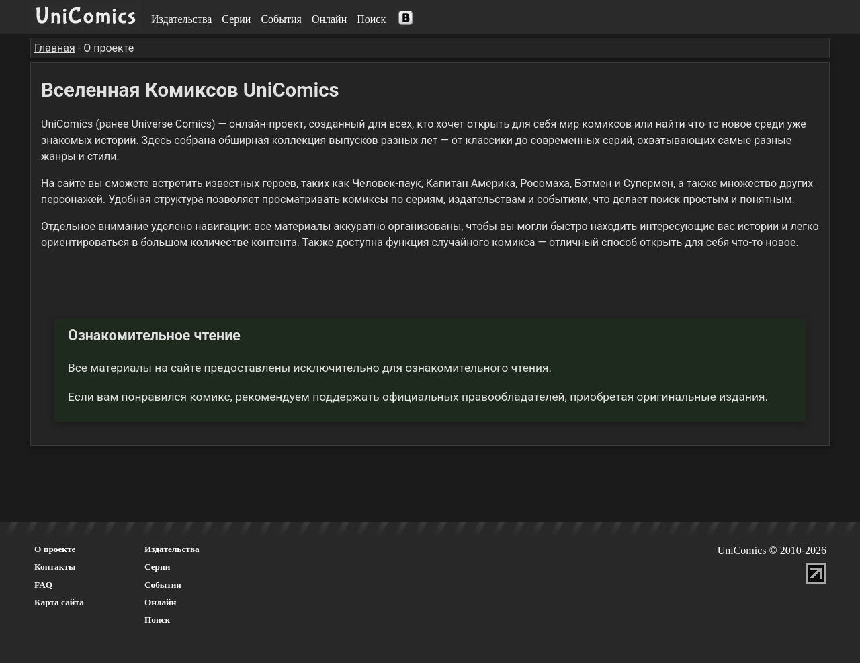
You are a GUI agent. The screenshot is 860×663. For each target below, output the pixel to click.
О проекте (55, 549)
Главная (54, 48)
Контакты (54, 566)
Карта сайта (59, 602)
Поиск (371, 19)
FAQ (43, 585)
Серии (236, 19)
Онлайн (329, 19)
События (281, 19)
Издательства (181, 19)
